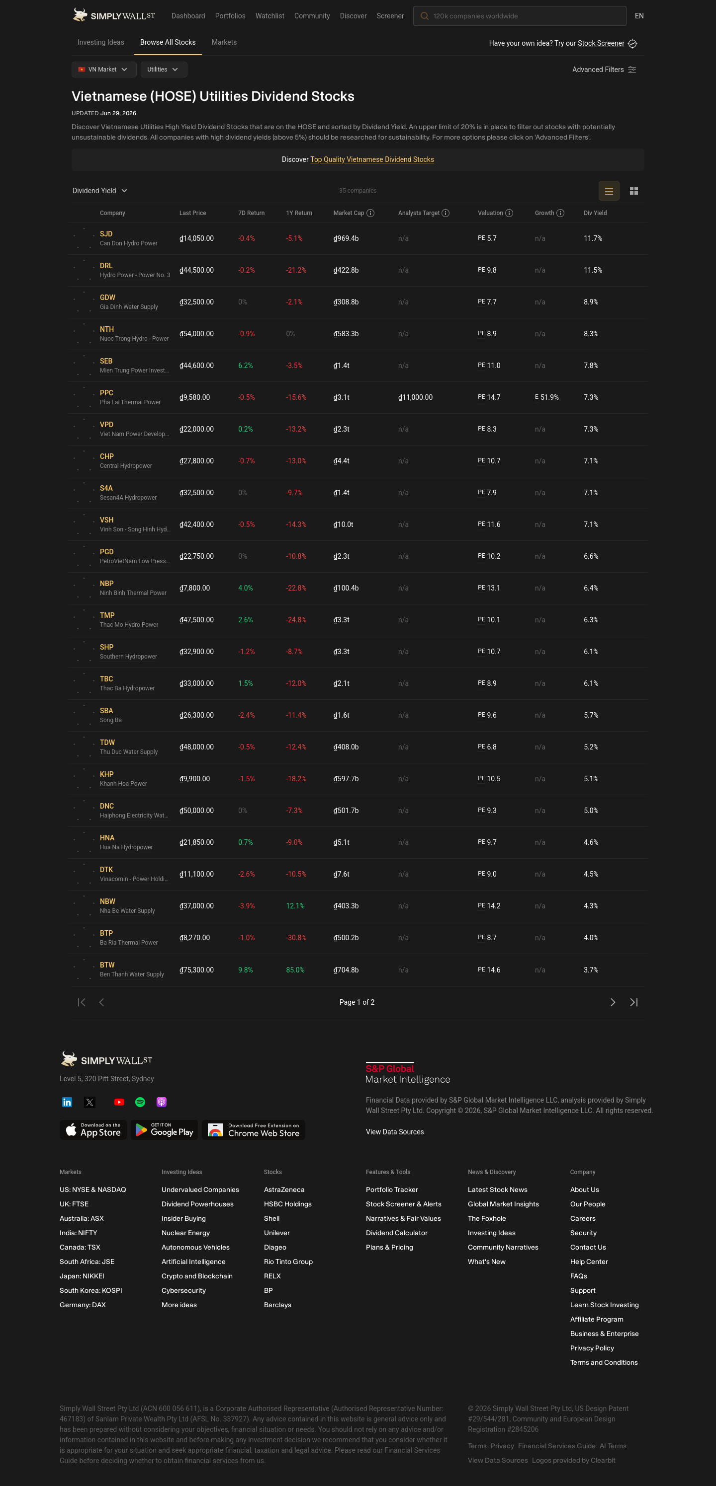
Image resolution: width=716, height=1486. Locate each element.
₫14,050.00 (196, 238)
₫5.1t (342, 842)
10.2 (489, 556)
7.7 (487, 302)
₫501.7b (346, 811)
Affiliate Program (597, 1319)
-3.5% (294, 366)
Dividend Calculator (397, 1233)
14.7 (489, 397)
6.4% (591, 588)
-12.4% (296, 747)
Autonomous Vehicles (196, 1247)
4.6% (591, 842)
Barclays (277, 1305)
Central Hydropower (126, 466)
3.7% (591, 970)
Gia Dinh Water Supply (129, 307)
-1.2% (247, 652)
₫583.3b (346, 334)
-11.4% (296, 715)
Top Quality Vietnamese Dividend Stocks (372, 159)
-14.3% (296, 524)
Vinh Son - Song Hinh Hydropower (136, 529)
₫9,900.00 (194, 779)
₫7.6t (342, 874)
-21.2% (296, 270)
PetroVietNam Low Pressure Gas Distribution (136, 561)
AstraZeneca (284, 1190)
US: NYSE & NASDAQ (93, 1190)
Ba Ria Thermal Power (129, 943)
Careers (583, 1218)
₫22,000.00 (196, 429)
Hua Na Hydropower (127, 847)
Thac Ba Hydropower (127, 688)
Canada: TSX (80, 1247)
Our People (588, 1204)
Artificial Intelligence (194, 1262)
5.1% (591, 779)
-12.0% (296, 683)
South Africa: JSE (87, 1262)
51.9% (547, 397)
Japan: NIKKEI (82, 1276)
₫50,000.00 (196, 811)
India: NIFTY (78, 1233)
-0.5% (247, 397)
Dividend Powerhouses (198, 1204)
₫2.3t (342, 429)
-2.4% (247, 715)
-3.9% (247, 906)
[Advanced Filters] (605, 69)
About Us (584, 1190)
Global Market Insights (503, 1204)
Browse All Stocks (168, 42)
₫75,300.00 (196, 970)
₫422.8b (346, 270)
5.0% (591, 811)
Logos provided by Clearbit (574, 1460)
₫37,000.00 (196, 906)
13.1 (489, 588)
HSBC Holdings (288, 1204)
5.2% (591, 747)
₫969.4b (346, 238)
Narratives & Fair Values (403, 1218)
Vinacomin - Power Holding (136, 879)
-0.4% (247, 238)
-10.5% (296, 874)
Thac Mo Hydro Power (129, 625)
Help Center (589, 1262)
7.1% (591, 461)
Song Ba (111, 720)
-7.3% (294, 811)
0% (243, 302)
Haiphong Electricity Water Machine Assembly (136, 816)
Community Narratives (503, 1247)
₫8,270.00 (194, 938)
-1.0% (247, 938)
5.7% (591, 715)
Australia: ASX (82, 1218)
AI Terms (613, 1446)
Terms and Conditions (604, 1362)
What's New (487, 1262)
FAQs (578, 1276)
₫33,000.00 (196, 683)
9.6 (487, 715)
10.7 (489, 461)
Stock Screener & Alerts (404, 1204)
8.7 (487, 938)
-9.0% (294, 842)
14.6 (489, 970)
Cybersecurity (184, 1290)
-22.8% (296, 588)
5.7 (487, 238)
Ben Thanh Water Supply (132, 974)
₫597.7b (346, 779)
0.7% (246, 842)
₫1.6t (342, 715)
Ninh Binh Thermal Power (133, 593)
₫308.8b (346, 302)
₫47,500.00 (196, 620)
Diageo (275, 1247)
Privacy (502, 1446)
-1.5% (247, 779)
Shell (271, 1218)
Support (583, 1290)
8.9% (591, 302)
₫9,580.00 (194, 397)
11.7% (593, 238)
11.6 (489, 524)
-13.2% (296, 429)
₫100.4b (346, 588)
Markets (224, 42)
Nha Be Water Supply (128, 911)
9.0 (487, 874)
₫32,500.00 (196, 302)
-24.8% (296, 620)
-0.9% (247, 334)
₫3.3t (342, 620)
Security (583, 1233)
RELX (272, 1276)
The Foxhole (487, 1218)
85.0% (295, 970)
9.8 (487, 270)
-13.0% (296, 461)
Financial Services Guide (557, 1446)
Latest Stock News (498, 1190)
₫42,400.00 (196, 524)
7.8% (591, 366)
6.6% (591, 556)
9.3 (487, 811)
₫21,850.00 (196, 842)
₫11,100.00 (196, 874)
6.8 (487, 747)
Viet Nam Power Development (136, 434)
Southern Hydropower (129, 657)
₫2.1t (342, 683)
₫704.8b (346, 970)
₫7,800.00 (194, 588)
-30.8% (296, 938)
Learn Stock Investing (604, 1305)
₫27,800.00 (196, 461)
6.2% (246, 366)
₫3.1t (342, 397)
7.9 (487, 493)
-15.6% (296, 397)
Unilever (277, 1233)
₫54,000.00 (196, 334)
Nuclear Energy (186, 1233)
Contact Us (588, 1247)
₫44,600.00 (196, 366)
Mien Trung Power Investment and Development (136, 371)
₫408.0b (346, 747)
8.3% (591, 334)
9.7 (487, 842)
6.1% (591, 652)
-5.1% (294, 238)
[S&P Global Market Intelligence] (408, 1074)
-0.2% (247, 270)
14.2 (489, 906)
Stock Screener (601, 43)
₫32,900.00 (196, 652)
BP (268, 1290)
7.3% (591, 397)
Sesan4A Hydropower (128, 498)
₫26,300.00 (196, 715)
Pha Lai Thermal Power (130, 402)
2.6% (246, 620)
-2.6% (247, 874)
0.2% (246, 429)
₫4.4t (342, 461)
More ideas (179, 1305)
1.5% (246, 683)
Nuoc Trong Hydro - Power (135, 339)
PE (481, 238)
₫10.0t (344, 524)
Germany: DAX (83, 1305)
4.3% (591, 906)
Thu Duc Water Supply (129, 752)
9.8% (246, 970)
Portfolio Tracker (392, 1190)
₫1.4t (342, 366)
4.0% (246, 588)
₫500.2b (346, 938)
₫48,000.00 (196, 747)
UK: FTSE (74, 1204)
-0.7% (247, 461)
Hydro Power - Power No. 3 (135, 275)
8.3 (487, 429)
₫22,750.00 (196, 556)
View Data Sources (395, 1132)
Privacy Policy (592, 1348)
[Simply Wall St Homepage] (114, 15)
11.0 (489, 366)
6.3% (591, 620)
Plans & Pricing (389, 1247)
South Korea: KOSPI (91, 1290)
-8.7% (294, 652)
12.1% (295, 906)
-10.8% (296, 556)
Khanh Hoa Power (124, 784)
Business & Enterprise (604, 1334)
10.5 (489, 779)
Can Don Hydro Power (129, 243)
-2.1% (294, 302)
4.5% (591, 874)
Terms (477, 1446)
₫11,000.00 (415, 397)
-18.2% (296, 779)
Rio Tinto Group (288, 1262)
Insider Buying (184, 1218)
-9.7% (294, 493)
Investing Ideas (101, 42)
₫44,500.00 (196, 270)
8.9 (487, 334)
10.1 (489, 620)
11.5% (593, 270)
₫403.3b (346, 906)
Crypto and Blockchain (197, 1276)
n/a (403, 238)
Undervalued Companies (200, 1190)
